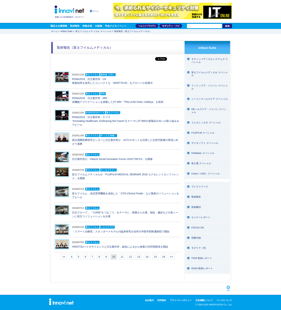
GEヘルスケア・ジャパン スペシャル (208, 111)
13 (138, 256)
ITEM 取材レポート (201, 258)
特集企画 (87, 26)
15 (155, 256)
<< (63, 256)
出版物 (98, 26)
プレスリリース (199, 186)
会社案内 (149, 300)
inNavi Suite (66, 31)
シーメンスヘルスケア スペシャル (209, 99)
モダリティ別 (198, 247)
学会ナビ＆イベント (115, 26)
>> (171, 256)
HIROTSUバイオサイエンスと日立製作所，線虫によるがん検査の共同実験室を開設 (120, 246)
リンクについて (224, 300)
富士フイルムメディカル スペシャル (93, 31)
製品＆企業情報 (58, 26)
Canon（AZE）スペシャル (205, 173)
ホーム (95, 11)
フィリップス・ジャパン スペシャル (209, 87)
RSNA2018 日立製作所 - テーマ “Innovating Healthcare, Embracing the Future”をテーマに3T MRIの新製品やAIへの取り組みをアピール (125, 121)
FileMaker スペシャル (202, 153)
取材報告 (75, 26)
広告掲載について (204, 300)
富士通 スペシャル (201, 163)
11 (122, 256)
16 (163, 256)
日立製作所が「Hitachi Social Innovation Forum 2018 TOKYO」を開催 (112, 159)
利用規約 (161, 300)
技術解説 (196, 207)
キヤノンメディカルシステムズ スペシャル (209, 61)
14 (147, 256)
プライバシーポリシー (181, 300)
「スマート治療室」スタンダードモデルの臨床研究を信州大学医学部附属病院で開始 (120, 231)
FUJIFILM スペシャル (202, 132)
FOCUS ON (197, 227)
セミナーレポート (200, 217)
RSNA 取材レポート (202, 268)
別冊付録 (196, 237)
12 (130, 256)
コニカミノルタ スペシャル (206, 122)
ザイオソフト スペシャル (204, 143)
